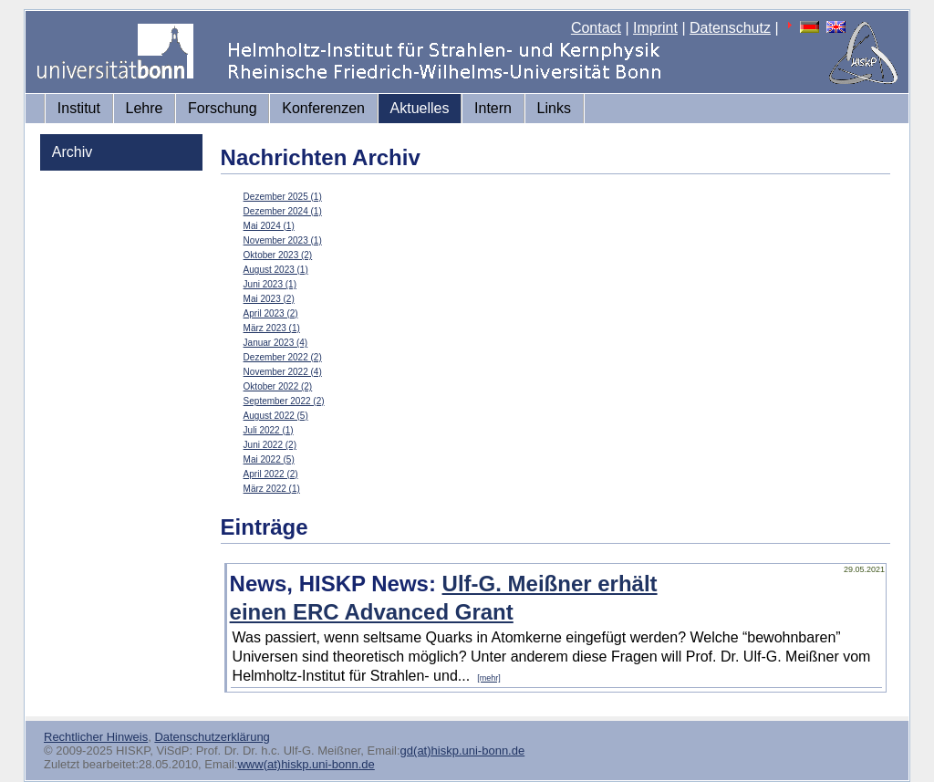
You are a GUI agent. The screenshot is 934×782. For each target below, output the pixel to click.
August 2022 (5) (276, 416)
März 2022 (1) (272, 489)
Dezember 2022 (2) (283, 357)
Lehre (144, 108)
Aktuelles (420, 108)
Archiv (72, 152)
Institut (78, 108)
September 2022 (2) (284, 401)
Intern (493, 108)
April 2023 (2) (271, 313)
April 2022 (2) (271, 474)
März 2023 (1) (272, 328)
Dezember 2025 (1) (283, 197)
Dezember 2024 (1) (283, 211)
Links (554, 108)
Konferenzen (323, 108)
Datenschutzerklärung (211, 737)
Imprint (655, 28)
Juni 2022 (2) (270, 445)
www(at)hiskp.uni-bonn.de (305, 764)
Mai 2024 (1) (269, 226)
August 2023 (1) (276, 270)
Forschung (222, 108)
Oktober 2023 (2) (278, 255)
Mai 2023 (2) (269, 299)
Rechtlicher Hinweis (96, 737)
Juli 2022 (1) (269, 430)
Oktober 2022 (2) (278, 386)
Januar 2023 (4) (276, 343)
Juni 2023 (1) (270, 284)
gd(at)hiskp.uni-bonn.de (462, 750)
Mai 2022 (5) (269, 459)
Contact (596, 28)
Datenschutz (730, 28)
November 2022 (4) (283, 372)
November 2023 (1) (283, 240)
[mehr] (489, 678)
